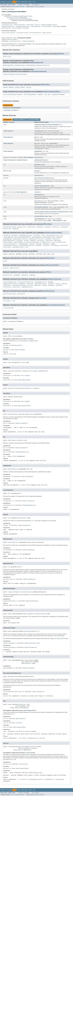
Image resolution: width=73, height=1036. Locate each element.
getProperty (31, 227)
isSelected (48, 240)
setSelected (64, 245)
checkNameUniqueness (25, 235)
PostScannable (46, 26)
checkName (14, 235)
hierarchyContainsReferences (43, 178)
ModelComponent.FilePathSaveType (14, 65)
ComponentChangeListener (49, 24)
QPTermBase (45, 84)
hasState (19, 240)
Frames (20, 4)
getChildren (38, 157)
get (35, 137)
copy (61, 235)
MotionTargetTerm (35, 32)
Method (22, 6)
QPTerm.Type (7, 56)
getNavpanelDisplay (40, 160)
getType (36, 170)
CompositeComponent (8, 26)
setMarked (45, 243)
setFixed (32, 243)
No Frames (26, 4)
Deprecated (24, 1)
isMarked (32, 240)
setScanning (55, 245)
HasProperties (6, 28)
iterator (37, 192)
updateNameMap (39, 218)
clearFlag (36, 235)
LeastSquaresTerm (7, 24)
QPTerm (37, 24)
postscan (37, 201)
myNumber (40, 94)
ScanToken (55, 201)
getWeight (40, 227)
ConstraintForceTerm (8, 32)
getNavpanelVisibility (20, 239)
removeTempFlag (23, 243)
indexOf (36, 186)
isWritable (57, 240)
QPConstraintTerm (19, 24)
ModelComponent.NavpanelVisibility (37, 65)
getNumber (48, 239)
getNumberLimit (39, 164)
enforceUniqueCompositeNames (12, 94)
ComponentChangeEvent (53, 124)
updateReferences (18, 247)
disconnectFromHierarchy (22, 237)
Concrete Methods (34, 119)
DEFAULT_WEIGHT (20, 87)
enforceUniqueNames (30, 94)
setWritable (7, 247)
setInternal (7, 228)
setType (36, 216)
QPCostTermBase (12, 39)
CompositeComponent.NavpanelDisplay (15, 74)
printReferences (45, 242)
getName (58, 237)
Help (34, 1)
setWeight (15, 228)
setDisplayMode (39, 211)
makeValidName (7, 242)
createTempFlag (8, 237)
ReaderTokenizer (43, 207)
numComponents (39, 194)
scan (35, 207)
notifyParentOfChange (31, 242)
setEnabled (64, 227)
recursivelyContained (59, 242)
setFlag (38, 243)
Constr (17, 6)
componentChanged (40, 124)
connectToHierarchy (52, 235)
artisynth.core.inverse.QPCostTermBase (20, 19)
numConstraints (14, 268)
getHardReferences (49, 237)
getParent (56, 239)
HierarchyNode (16, 28)
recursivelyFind (8, 308)
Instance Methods (19, 119)
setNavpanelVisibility (10, 245)
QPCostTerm (30, 24)
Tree (18, 1)
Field (12, 6)
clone (43, 235)
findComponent (39, 131)
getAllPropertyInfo (9, 227)
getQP (5, 261)
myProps (28, 87)
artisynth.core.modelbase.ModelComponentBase (18, 16)
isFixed (26, 240)
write (26, 247)
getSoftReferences (9, 240)
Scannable (26, 28)
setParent (46, 245)
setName (52, 243)
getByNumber (38, 151)
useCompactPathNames (58, 94)
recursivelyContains (10, 243)
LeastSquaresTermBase (10, 110)
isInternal (55, 227)
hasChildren (38, 175)
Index (30, 1)
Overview (3, 1)
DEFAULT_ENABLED (8, 87)
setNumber (38, 245)
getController (21, 227)
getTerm (5, 268)
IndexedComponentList (23, 26)
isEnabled (48, 227)
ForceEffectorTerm (22, 32)
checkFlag (6, 235)
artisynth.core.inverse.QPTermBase (17, 17)
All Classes (35, 4)
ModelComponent (36, 26)
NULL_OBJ (47, 94)
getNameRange (7, 239)
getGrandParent (37, 237)
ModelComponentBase (51, 91)
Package (9, 1)
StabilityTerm (46, 32)
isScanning (40, 240)
